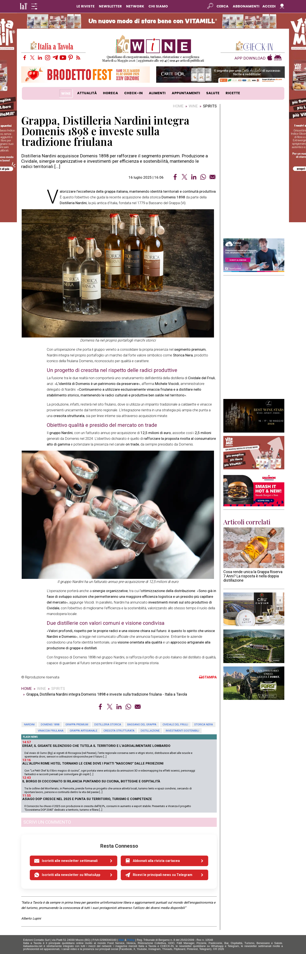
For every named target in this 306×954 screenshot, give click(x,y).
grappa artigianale (83, 730)
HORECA (110, 93)
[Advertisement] (253, 171)
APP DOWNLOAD (250, 58)
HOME (178, 106)
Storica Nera (203, 724)
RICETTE (233, 93)
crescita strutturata (119, 730)
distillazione (150, 730)
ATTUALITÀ (87, 93)
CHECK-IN (133, 93)
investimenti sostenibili (182, 730)
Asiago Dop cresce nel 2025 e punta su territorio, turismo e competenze (87, 799)
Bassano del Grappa (141, 724)
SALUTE (213, 93)
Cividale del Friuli (175, 724)
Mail (121, 939)
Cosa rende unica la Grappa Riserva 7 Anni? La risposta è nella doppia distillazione (252, 576)
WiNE (66, 93)
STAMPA (208, 677)
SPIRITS (210, 106)
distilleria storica (107, 724)
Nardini (29, 724)
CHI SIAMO (158, 6)
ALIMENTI (157, 93)
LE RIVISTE (85, 6)
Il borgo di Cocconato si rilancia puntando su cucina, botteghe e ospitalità (91, 781)
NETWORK (135, 6)
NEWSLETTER (110, 6)
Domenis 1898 (50, 724)
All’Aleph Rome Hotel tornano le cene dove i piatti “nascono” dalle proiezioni (92, 763)
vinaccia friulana (51, 730)
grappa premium (76, 724)
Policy (131, 939)
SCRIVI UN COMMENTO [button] (47, 822)
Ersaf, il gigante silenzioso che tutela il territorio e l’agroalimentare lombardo (96, 746)
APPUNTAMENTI (186, 93)
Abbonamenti (246, 6)
